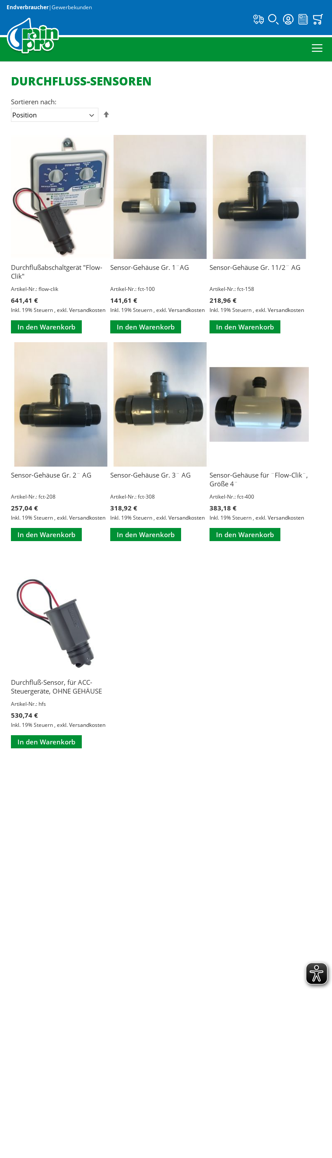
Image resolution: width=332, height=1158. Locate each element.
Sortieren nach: (33, 101)
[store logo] (33, 37)
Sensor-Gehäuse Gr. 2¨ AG (51, 475)
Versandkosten (87, 310)
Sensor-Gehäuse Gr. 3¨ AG (150, 475)
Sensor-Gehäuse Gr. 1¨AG (149, 267)
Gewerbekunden (72, 7)
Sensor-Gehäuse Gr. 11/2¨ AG (255, 267)
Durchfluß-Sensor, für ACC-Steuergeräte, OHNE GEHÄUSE (56, 686)
